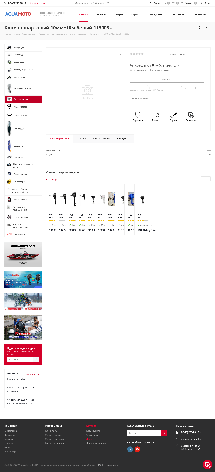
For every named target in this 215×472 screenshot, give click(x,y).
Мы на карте (11, 451)
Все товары (52, 179)
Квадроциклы (93, 430)
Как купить (51, 430)
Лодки (89, 438)
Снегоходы (92, 434)
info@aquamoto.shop (191, 439)
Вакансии (9, 434)
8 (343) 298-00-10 (190, 432)
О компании (11, 430)
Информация (53, 425)
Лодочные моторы (96, 442)
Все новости (32, 373)
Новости (8, 442)
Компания (10, 425)
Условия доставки (54, 438)
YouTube (137, 449)
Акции (7, 447)
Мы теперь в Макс (16, 379)
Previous (203, 179)
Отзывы (8, 438)
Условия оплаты (54, 434)
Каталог (91, 425)
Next (208, 179)
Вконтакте (130, 449)
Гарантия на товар (55, 442)
